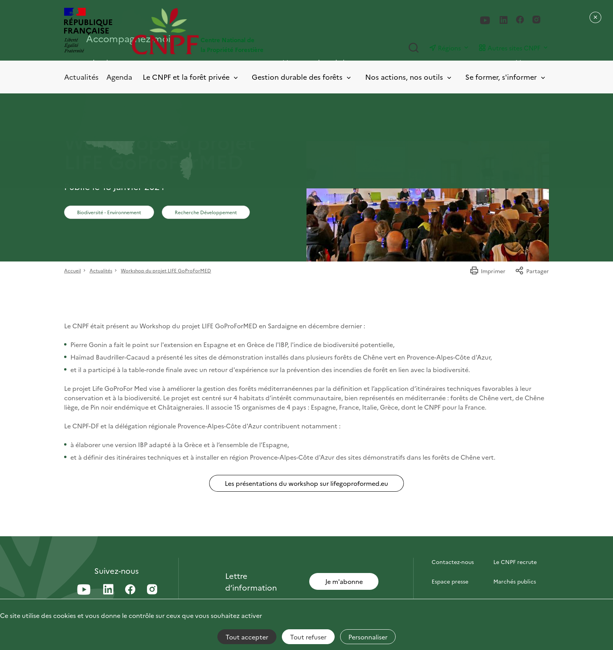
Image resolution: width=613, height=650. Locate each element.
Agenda (119, 77)
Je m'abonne (344, 581)
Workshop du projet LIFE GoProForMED (166, 270)
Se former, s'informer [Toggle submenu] (506, 77)
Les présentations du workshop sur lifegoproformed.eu (306, 483)
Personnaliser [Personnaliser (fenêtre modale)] (367, 636)
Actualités (81, 77)
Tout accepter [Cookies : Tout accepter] (247, 636)
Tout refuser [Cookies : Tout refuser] (308, 636)
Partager (532, 271)
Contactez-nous (453, 562)
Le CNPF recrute (515, 562)
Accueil (72, 270)
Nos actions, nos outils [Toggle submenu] (409, 77)
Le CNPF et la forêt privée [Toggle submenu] (191, 77)
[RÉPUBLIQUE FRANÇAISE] (88, 31)
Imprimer (487, 271)
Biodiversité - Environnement (109, 212)
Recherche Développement (206, 212)
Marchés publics (514, 581)
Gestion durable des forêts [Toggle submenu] (302, 77)
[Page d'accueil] (219, 31)
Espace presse (450, 581)
